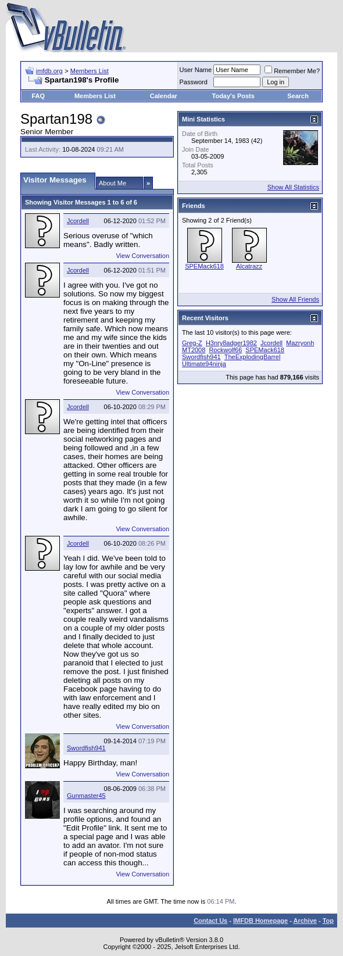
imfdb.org (49, 70)
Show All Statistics (293, 187)
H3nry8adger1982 (231, 342)
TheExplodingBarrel (252, 356)
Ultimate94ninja (204, 363)
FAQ (38, 95)
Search (298, 95)
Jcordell (78, 220)
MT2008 (193, 349)
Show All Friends (295, 299)
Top (328, 920)
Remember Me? (292, 70)
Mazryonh (300, 342)
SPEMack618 (204, 266)
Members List (89, 70)
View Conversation (142, 255)
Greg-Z (192, 342)
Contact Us (210, 920)
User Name (196, 69)
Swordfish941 (86, 747)
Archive (305, 920)
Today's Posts (233, 95)
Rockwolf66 (225, 349)
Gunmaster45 (86, 795)
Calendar (163, 95)
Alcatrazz (249, 266)
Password (194, 81)
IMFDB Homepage (260, 920)
